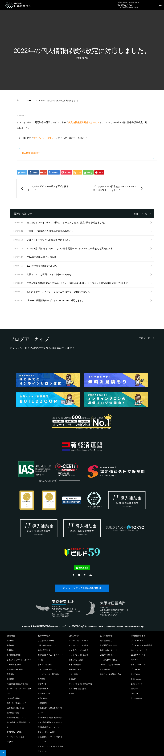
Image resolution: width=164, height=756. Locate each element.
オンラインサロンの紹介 (78, 655)
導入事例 (41, 679)
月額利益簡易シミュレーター (49, 727)
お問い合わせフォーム (109, 650)
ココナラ (134, 660)
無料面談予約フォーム (109, 645)
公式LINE (135, 693)
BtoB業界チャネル (138, 655)
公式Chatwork (136, 698)
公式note (134, 689)
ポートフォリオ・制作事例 (48, 674)
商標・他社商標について (16, 703)
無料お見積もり (44, 650)
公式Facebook (136, 684)
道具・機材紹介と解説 (77, 689)
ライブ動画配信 (75, 665)
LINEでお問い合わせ (108, 655)
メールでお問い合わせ (109, 660)
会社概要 (10, 640)
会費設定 (72, 679)
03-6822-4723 (125, 4)
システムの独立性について (48, 669)
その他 (71, 693)
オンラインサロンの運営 (78, 640)
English (9, 742)
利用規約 (10, 674)
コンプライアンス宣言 (15, 737)
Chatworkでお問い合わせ (110, 665)
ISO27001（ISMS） (15, 732)
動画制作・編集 (75, 669)
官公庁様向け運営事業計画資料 (50, 717)
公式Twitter (135, 674)
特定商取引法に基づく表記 (17, 684)
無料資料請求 (105, 669)
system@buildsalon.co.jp (129, 7)
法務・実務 (73, 674)
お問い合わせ (43, 698)
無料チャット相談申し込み (110, 674)
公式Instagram (136, 679)
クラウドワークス (138, 665)
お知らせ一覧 (140, 214)
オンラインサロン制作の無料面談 (82, 588)
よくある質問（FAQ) (46, 640)
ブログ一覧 (144, 338)
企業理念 (10, 650)
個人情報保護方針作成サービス (84, 122)
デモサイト (42, 684)
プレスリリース (137, 640)
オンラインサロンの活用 (78, 650)
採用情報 (10, 679)
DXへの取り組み (13, 698)
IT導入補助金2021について (48, 645)
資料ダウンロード (45, 693)
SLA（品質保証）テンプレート (50, 722)
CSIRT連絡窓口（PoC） (16, 708)
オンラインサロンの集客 (78, 645)
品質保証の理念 (13, 713)
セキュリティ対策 (76, 660)
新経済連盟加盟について (16, 717)
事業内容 (10, 645)
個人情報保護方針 (31, 153)
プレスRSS (135, 669)
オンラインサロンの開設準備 (80, 684)
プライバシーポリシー (44, 138)
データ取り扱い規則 (15, 669)
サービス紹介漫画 (45, 665)
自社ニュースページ (139, 650)
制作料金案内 (43, 689)
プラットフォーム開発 (46, 732)
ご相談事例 (42, 703)
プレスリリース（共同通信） (142, 645)
